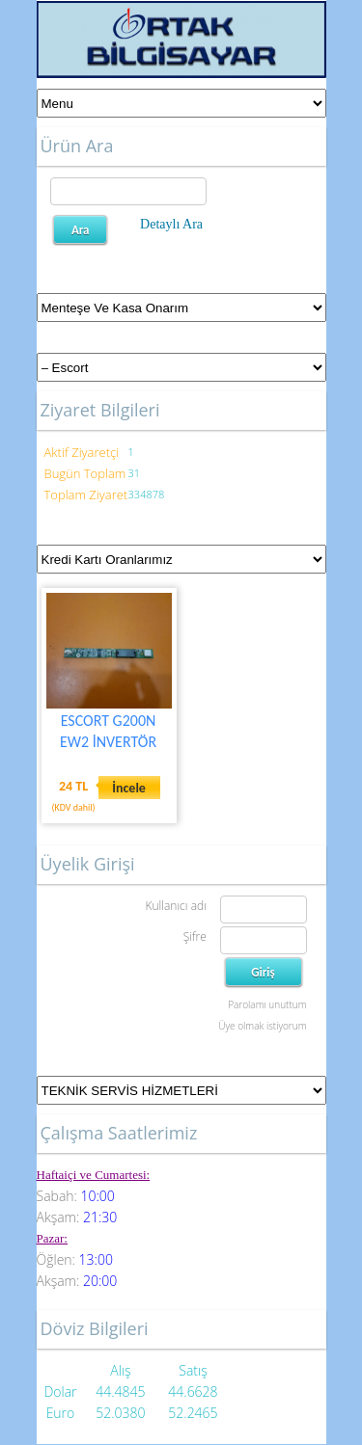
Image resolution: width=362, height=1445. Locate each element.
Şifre (195, 936)
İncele (129, 788)
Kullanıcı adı (175, 905)
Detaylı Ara (171, 224)
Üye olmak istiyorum (262, 1025)
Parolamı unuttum (267, 1004)
